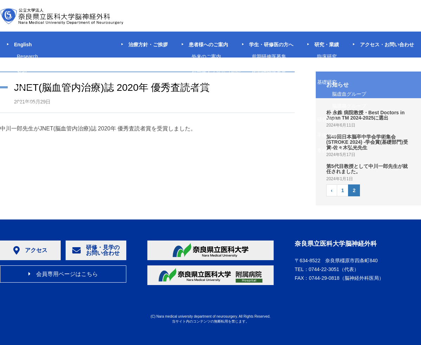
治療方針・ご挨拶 (148, 44)
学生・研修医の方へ (271, 44)
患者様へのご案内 (208, 44)
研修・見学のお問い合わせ (96, 250)
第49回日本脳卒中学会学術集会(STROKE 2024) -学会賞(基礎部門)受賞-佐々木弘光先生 (367, 142)
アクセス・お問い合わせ (387, 44)
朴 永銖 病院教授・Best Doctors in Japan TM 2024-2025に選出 (365, 115)
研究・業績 (326, 44)
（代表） (334, 269)
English (23, 44)
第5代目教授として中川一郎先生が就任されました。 (367, 168)
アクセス (30, 250)
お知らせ (337, 85)
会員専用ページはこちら (63, 274)
